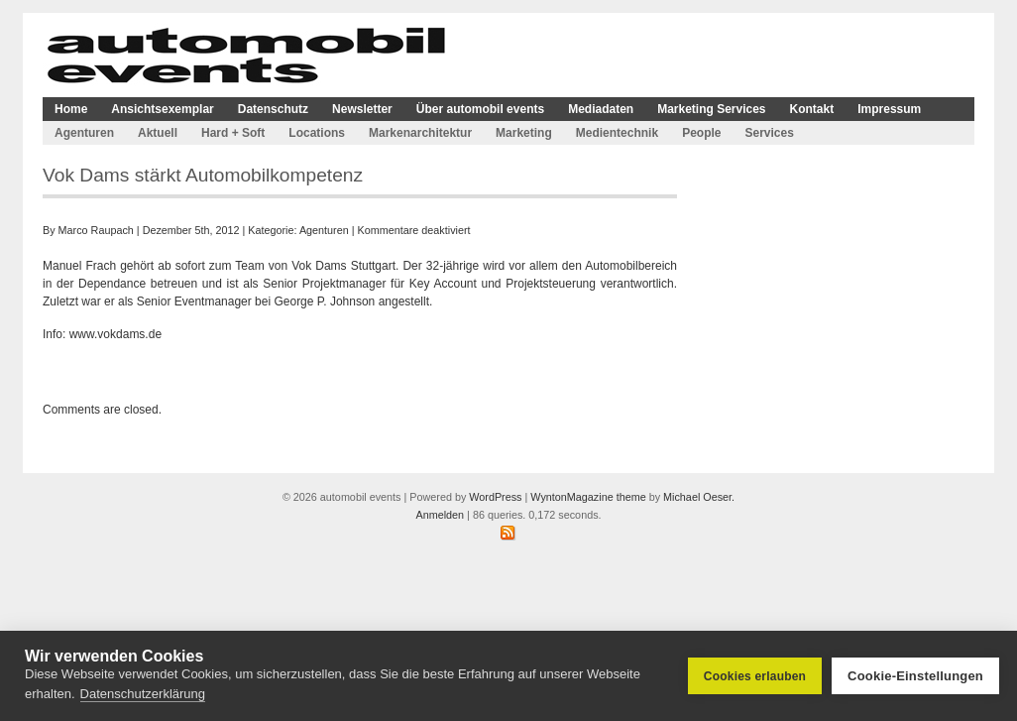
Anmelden (439, 515)
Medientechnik (617, 133)
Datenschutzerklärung (142, 693)
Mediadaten (600, 109)
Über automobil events (480, 109)
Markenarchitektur (420, 133)
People (701, 133)
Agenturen (84, 133)
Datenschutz (273, 109)
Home (71, 109)
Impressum (889, 109)
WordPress (495, 497)
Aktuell (157, 133)
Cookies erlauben (755, 676)
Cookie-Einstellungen (915, 675)
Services (768, 133)
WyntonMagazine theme (587, 497)
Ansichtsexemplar (162, 109)
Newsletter (362, 109)
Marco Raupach (96, 230)
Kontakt (812, 109)
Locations (316, 133)
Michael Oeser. (698, 497)
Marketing (524, 133)
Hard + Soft (233, 133)
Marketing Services (711, 109)
